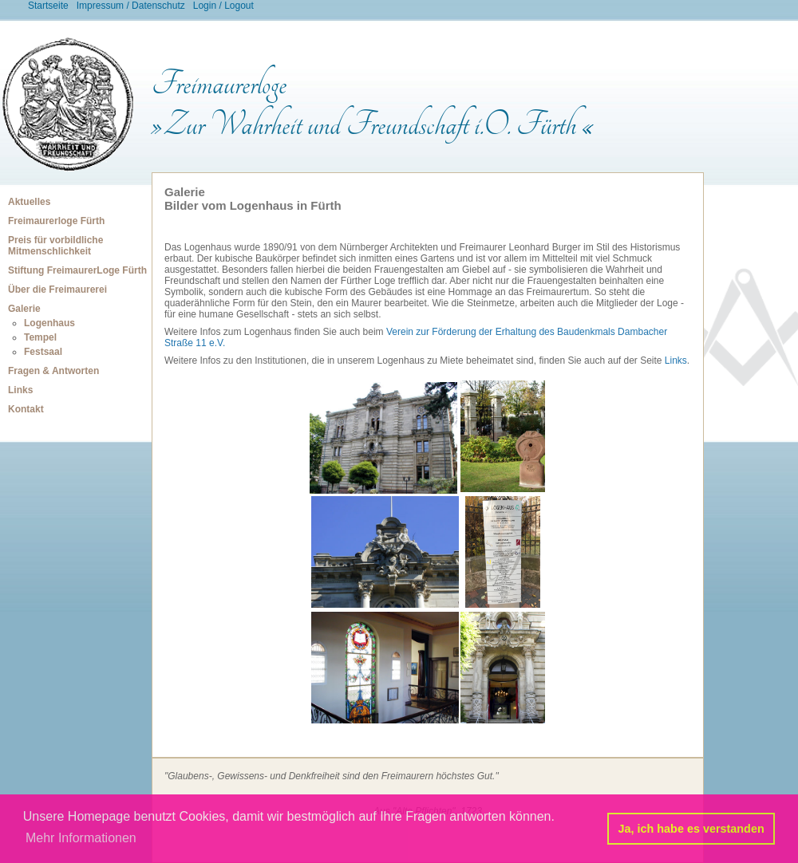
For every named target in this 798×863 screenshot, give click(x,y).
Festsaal (43, 351)
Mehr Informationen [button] (81, 838)
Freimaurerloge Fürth (56, 221)
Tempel (40, 337)
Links (20, 390)
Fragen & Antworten (53, 370)
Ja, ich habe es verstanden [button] (691, 828)
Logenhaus (49, 323)
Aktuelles (29, 201)
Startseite (48, 5)
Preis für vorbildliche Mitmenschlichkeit (55, 245)
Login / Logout (223, 5)
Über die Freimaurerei (57, 289)
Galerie (24, 308)
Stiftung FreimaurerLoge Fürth (77, 270)
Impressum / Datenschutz (131, 5)
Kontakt (26, 409)
